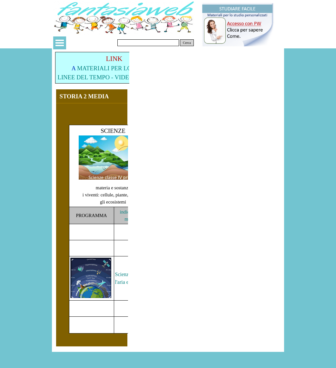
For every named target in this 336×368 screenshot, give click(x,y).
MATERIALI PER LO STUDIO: (117, 68)
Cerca (187, 43)
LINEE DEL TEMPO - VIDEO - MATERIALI (114, 77)
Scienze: (124, 274)
